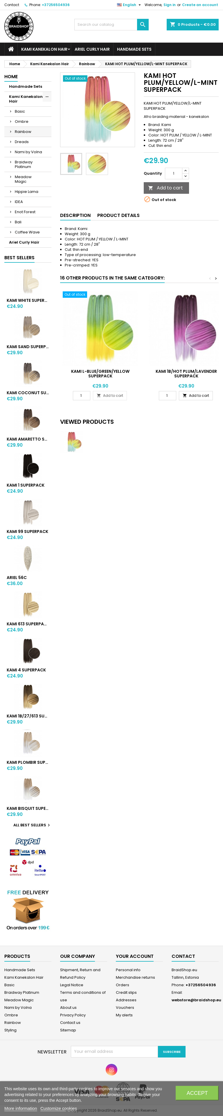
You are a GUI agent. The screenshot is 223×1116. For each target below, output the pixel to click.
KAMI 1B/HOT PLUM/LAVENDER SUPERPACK (186, 373)
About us (68, 1007)
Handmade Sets (134, 49)
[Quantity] (173, 173)
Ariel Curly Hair (92, 49)
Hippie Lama (26, 191)
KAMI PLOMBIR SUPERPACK (28, 762)
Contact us (70, 1022)
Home (11, 76)
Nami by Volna (28, 152)
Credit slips (126, 992)
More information (20, 1108)
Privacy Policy (73, 1015)
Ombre (21, 121)
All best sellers (32, 825)
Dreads (22, 142)
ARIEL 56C (17, 578)
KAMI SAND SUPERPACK (28, 347)
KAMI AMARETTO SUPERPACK (28, 439)
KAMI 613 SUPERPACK (28, 624)
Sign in (169, 4)
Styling (10, 1030)
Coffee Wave (27, 232)
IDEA (19, 201)
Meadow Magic (23, 179)
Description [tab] (75, 215)
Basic (20, 111)
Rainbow (23, 131)
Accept (197, 1093)
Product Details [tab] (118, 215)
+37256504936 (56, 4)
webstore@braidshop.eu (196, 1000)
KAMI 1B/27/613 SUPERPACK (28, 716)
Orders (122, 985)
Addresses (126, 1000)
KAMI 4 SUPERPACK (26, 670)
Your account (135, 956)
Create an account (200, 4)
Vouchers (125, 1007)
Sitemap (68, 1030)
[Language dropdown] (129, 5)
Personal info (128, 970)
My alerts (124, 1015)
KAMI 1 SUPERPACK (25, 485)
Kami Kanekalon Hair (44, 49)
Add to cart (165, 188)
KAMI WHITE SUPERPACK (28, 300)
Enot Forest (25, 212)
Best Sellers (19, 257)
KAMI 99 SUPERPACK (27, 531)
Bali (18, 222)
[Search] (111, 24)
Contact (11, 4)
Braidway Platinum (24, 164)
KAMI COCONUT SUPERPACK (28, 393)
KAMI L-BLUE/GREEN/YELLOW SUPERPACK (100, 373)
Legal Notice (71, 985)
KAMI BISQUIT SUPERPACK (28, 808)
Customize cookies (58, 1108)
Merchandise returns (135, 977)
